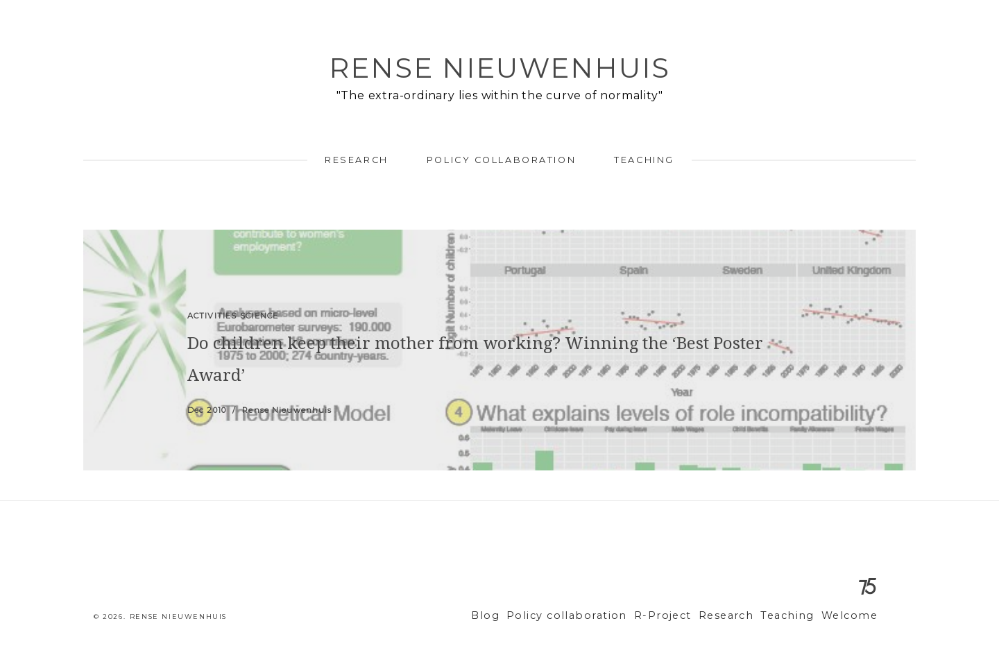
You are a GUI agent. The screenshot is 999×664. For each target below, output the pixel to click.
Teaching (644, 160)
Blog (523, 616)
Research (356, 160)
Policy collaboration (501, 160)
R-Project (682, 616)
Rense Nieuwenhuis (499, 68)
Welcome (852, 616)
